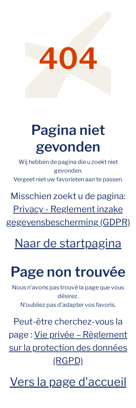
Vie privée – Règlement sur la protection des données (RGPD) (68, 347)
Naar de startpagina (68, 243)
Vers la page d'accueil (68, 382)
